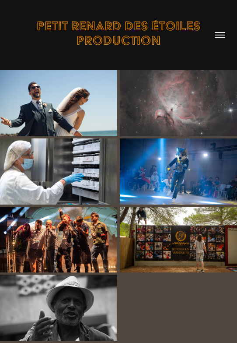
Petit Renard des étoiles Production (120, 33)
